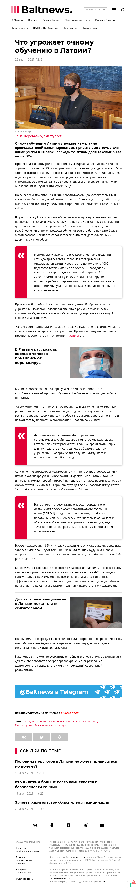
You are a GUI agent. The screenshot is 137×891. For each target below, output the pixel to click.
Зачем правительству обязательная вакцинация (62, 802)
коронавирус (59, 725)
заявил (74, 336)
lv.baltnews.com (78, 857)
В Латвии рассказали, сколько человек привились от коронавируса (36, 356)
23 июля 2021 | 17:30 (29, 809)
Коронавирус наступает (43, 136)
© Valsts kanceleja (23, 131)
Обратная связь (24, 878)
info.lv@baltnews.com (60, 878)
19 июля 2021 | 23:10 (29, 773)
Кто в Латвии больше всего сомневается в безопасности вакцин (56, 784)
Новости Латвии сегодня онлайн (77, 721)
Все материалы (95, 9)
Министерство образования (32, 725)
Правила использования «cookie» (24, 860)
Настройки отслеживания (24, 871)
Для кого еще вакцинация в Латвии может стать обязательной (40, 603)
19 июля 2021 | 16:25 (29, 793)
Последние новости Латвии (39, 721)
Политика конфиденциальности (28, 849)
